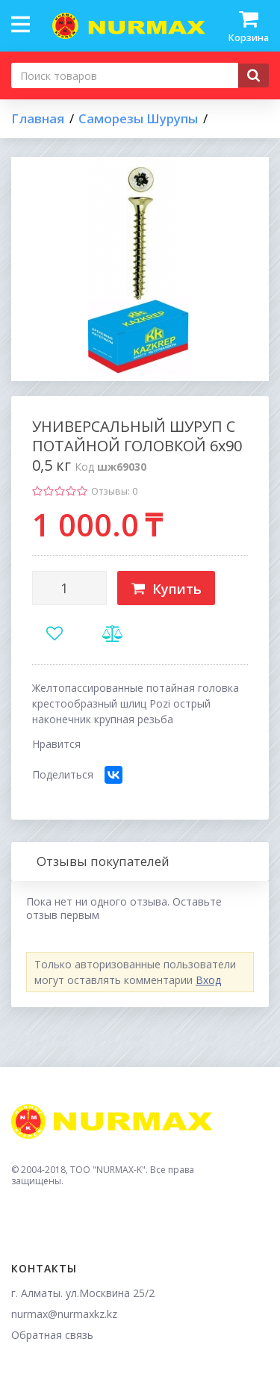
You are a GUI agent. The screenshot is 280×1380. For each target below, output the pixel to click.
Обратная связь (52, 1335)
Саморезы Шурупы (138, 119)
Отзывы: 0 (114, 491)
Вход (208, 980)
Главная (37, 119)
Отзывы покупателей (103, 861)
